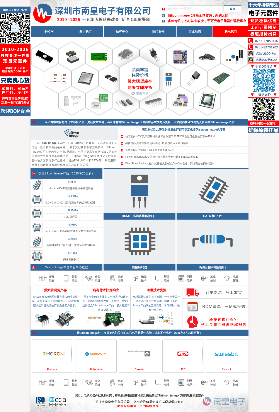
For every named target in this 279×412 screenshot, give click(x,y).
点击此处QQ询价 (266, 53)
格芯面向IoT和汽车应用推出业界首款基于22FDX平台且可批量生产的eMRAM (170, 136)
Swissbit (226, 369)
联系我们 (231, 31)
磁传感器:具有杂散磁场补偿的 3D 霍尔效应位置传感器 (156, 143)
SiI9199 (72, 224)
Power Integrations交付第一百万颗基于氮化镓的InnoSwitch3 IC (162, 156)
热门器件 (158, 31)
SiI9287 (72, 238)
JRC (182, 369)
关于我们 (85, 31)
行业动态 (195, 31)
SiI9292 (72, 182)
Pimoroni (52, 369)
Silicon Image (53, 173)
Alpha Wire (96, 369)
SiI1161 (72, 253)
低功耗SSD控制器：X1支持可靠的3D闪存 (149, 150)
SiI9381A (72, 196)
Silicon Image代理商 (183, 15)
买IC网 (49, 31)
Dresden (139, 369)
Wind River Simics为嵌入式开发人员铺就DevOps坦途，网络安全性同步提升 (169, 163)
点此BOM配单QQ (266, 59)
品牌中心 (122, 31)
